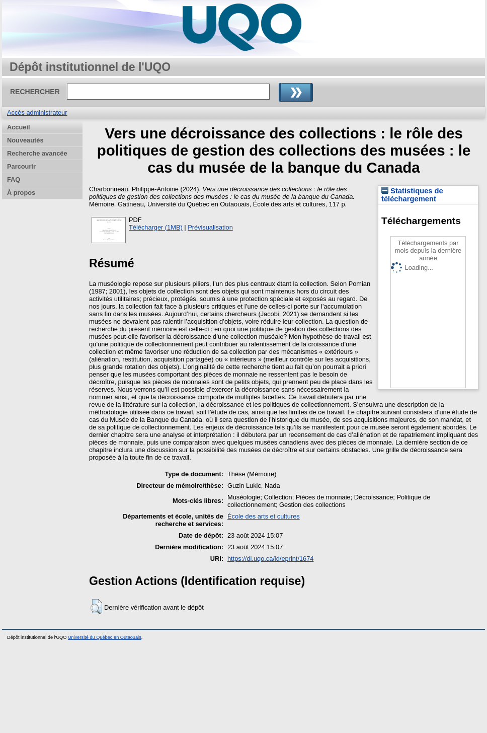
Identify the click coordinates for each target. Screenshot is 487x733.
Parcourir (21, 166)
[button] (96, 606)
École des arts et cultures (263, 516)
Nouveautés (25, 140)
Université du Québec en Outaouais (104, 637)
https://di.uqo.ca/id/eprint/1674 (270, 558)
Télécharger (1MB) (156, 227)
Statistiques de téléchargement (412, 195)
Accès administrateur (37, 112)
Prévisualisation (210, 227)
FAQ (13, 179)
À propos (21, 192)
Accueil (18, 127)
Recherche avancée (37, 153)
